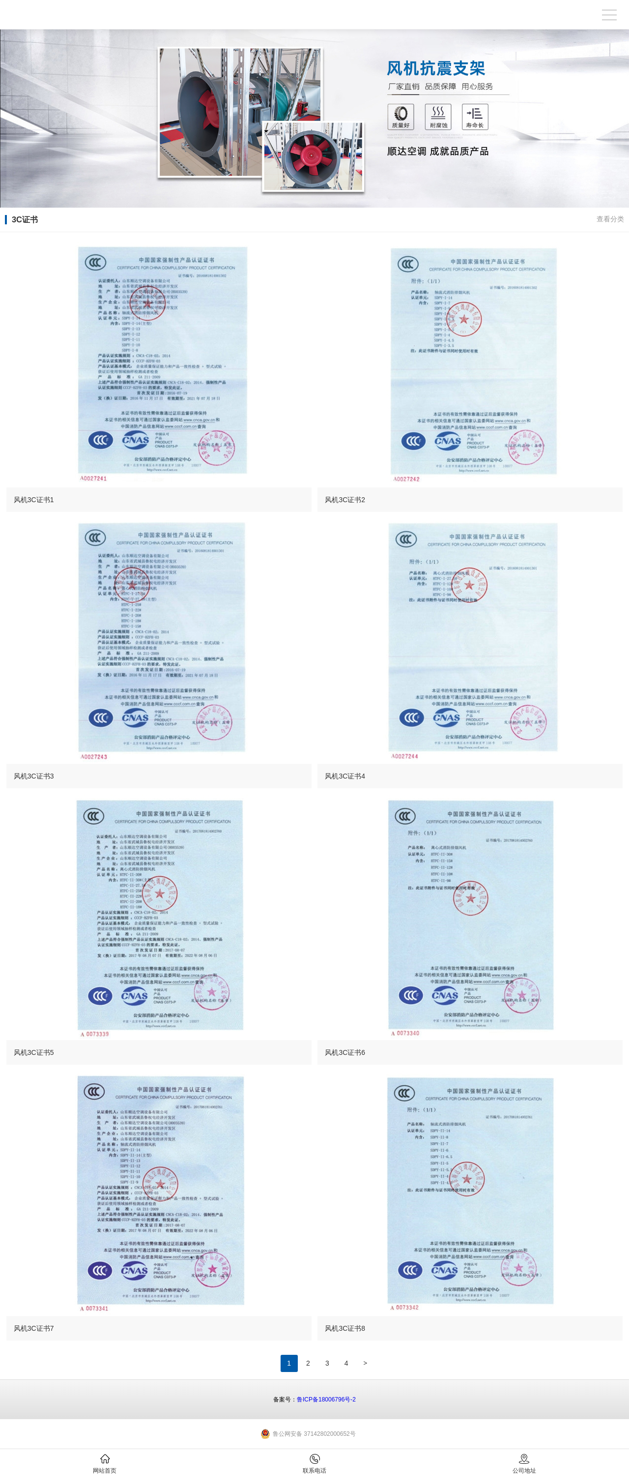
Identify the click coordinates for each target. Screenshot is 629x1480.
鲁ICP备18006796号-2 (326, 1399)
